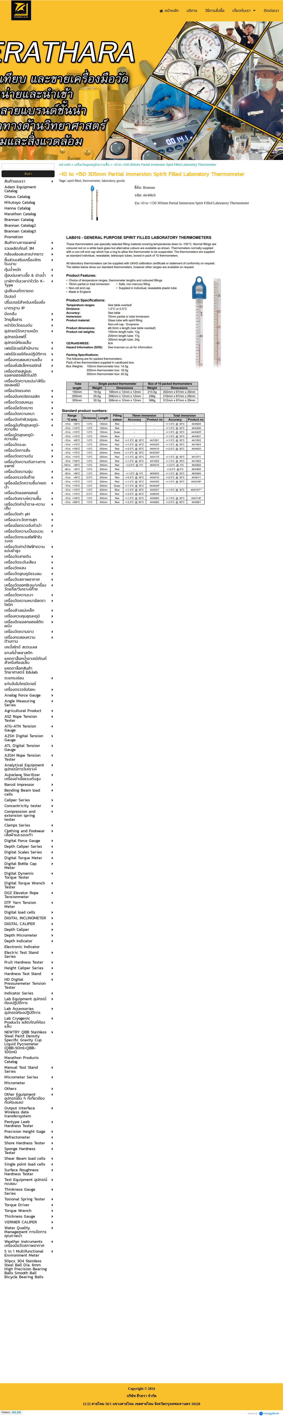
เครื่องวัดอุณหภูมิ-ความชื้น (92, 164)
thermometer (91, 181)
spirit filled (74, 181)
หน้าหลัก (65, 164)
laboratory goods (113, 181)
